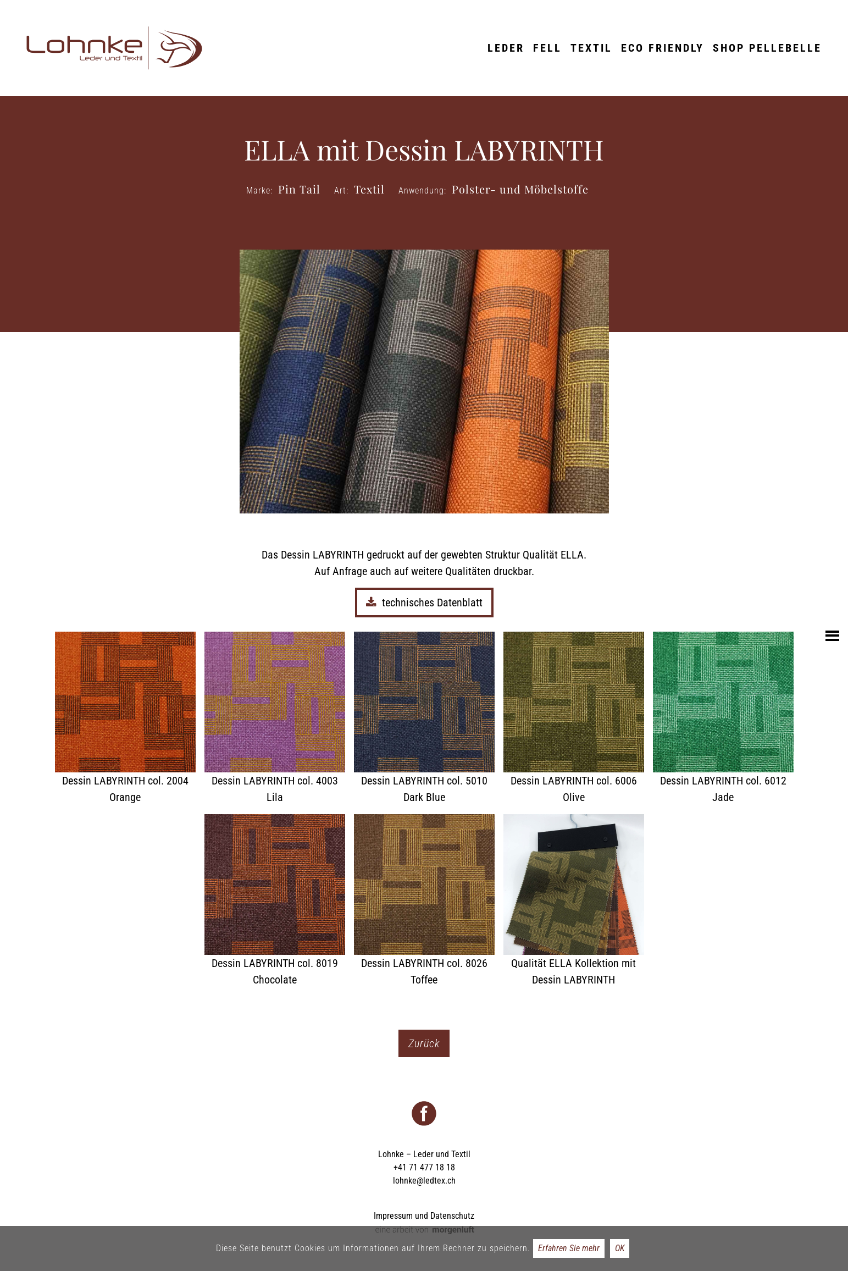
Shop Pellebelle (767, 47)
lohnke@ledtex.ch (424, 1180)
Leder (505, 47)
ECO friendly (662, 47)
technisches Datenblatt (424, 602)
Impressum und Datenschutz (424, 1216)
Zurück (424, 1043)
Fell (547, 47)
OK (619, 1248)
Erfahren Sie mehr (569, 1248)
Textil (591, 47)
